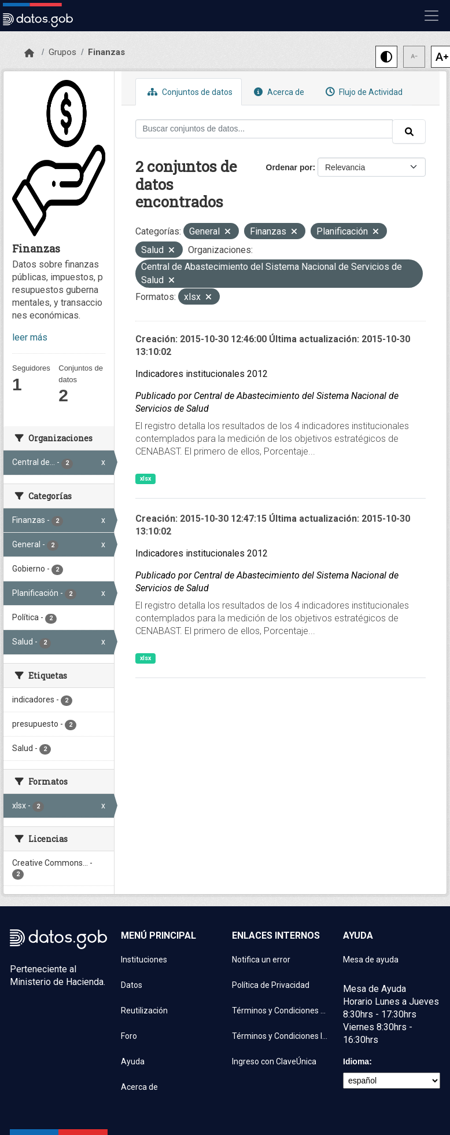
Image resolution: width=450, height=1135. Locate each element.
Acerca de (277, 92)
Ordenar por (289, 167)
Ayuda (133, 1061)
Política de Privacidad (270, 985)
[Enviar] (409, 131)
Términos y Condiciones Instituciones (280, 1036)
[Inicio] (29, 53)
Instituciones (144, 959)
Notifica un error (261, 959)
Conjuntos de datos (189, 92)
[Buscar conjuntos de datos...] (264, 128)
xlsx (145, 478)
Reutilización (144, 1010)
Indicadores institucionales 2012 (201, 373)
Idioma (356, 1061)
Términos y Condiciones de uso (280, 1010)
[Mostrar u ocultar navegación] (431, 15)
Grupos (62, 52)
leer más (29, 337)
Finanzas (106, 52)
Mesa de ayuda (371, 959)
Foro (129, 1036)
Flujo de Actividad (363, 92)
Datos (131, 985)
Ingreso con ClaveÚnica (274, 1061)
